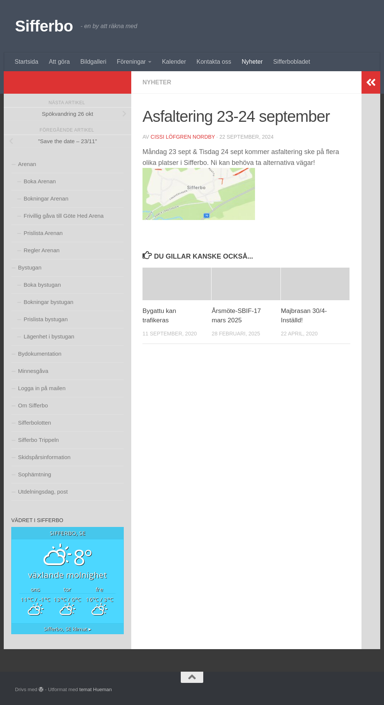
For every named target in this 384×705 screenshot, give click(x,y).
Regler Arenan (42, 250)
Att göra (59, 61)
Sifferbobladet (291, 61)
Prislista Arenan (43, 233)
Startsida (26, 61)
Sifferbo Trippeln (38, 440)
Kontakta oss (213, 61)
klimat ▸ (67, 629)
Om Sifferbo (33, 405)
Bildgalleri (93, 61)
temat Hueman (95, 689)
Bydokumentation (40, 353)
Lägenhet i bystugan (49, 336)
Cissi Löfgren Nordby (183, 137)
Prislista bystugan (46, 319)
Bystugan (30, 267)
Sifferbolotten (34, 422)
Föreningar (131, 61)
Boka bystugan (42, 284)
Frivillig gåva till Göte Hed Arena (64, 216)
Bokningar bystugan (49, 302)
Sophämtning (34, 474)
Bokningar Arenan (46, 198)
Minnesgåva (33, 371)
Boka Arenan (40, 181)
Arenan (27, 164)
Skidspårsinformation (44, 457)
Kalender (174, 61)
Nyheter (252, 61)
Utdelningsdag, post (43, 491)
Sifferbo (44, 26)
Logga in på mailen (42, 388)
